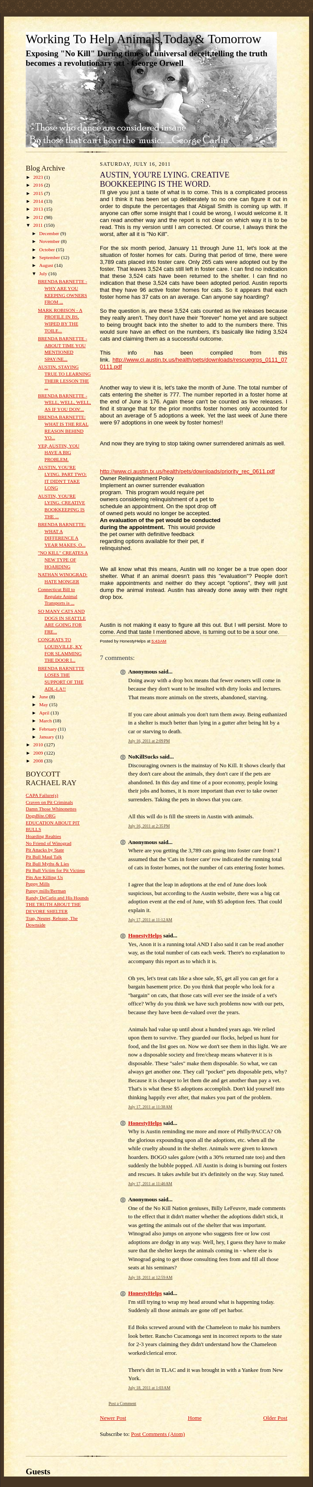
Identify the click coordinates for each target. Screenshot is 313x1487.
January (47, 736)
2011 (38, 225)
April (45, 712)
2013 (38, 209)
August (46, 265)
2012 (38, 217)
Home (195, 1418)
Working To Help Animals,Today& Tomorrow (143, 39)
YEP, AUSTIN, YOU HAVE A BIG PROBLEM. (58, 452)
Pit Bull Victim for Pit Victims (55, 870)
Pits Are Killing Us (44, 877)
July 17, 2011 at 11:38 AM (150, 1106)
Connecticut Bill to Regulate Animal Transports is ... (57, 596)
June (44, 696)
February (48, 729)
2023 (38, 177)
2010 (38, 744)
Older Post (275, 1418)
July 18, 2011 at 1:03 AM (149, 1387)
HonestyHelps (145, 935)
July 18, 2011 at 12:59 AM (150, 1277)
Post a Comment (122, 1403)
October (47, 249)
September (50, 257)
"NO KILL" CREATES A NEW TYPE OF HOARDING (63, 559)
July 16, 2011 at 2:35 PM (149, 826)
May (44, 704)
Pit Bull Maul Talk (44, 856)
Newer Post (113, 1418)
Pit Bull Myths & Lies (47, 863)
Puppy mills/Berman (46, 890)
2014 (38, 201)
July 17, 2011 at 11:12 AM (150, 919)
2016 (38, 185)
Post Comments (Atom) (158, 1434)
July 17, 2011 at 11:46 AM (150, 1183)
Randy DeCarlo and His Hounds (57, 897)
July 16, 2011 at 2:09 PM (149, 740)
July (43, 273)
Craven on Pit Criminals (49, 802)
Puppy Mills (38, 883)
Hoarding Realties (43, 836)
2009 (38, 752)
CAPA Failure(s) (42, 795)
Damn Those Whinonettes (51, 808)
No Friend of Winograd (48, 843)
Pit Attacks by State (45, 849)
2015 (38, 193)
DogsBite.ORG (41, 815)
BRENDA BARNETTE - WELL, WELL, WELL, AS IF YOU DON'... (64, 402)
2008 (38, 760)
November (50, 241)
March (46, 720)
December (50, 233)
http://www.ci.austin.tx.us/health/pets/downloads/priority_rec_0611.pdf (187, 471)
